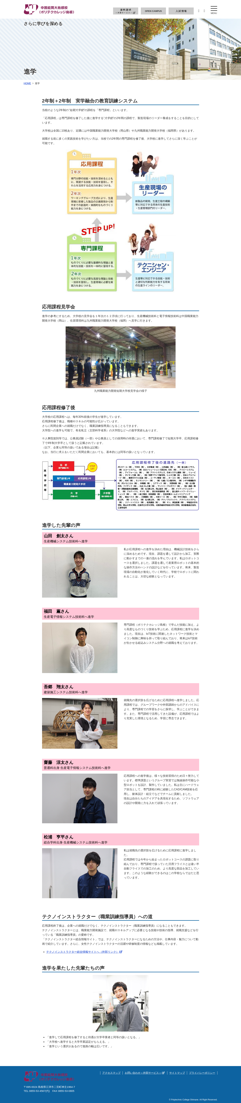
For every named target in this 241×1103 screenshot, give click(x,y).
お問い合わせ (145, 1072)
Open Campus (153, 11)
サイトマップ (177, 1072)
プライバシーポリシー (202, 1072)
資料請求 (125, 11)
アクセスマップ (111, 1072)
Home (27, 83)
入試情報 (181, 11)
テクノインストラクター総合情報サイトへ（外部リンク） (84, 951)
